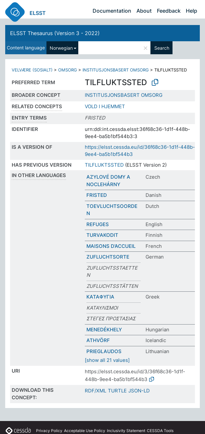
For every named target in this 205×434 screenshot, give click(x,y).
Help (191, 10)
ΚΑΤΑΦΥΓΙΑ (100, 297)
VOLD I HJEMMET (105, 106)
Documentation (112, 10)
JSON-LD (139, 391)
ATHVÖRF (98, 340)
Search (161, 48)
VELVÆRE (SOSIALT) (32, 69)
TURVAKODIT (102, 235)
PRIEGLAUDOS (104, 351)
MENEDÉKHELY (104, 329)
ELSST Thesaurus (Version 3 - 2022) (55, 33)
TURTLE (117, 391)
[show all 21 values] (107, 360)
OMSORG (67, 69)
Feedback (169, 10)
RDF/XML (95, 391)
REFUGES (97, 224)
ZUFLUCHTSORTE (107, 257)
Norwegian (61, 48)
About (144, 10)
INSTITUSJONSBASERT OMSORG (116, 69)
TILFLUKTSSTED (104, 165)
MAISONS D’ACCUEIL (110, 246)
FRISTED (96, 195)
